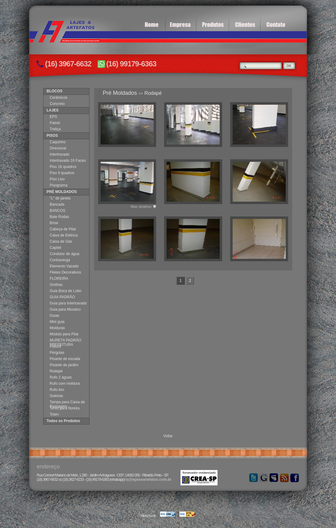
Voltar (168, 436)
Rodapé (153, 93)
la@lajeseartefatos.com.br (149, 479)
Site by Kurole (148, 516)
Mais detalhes (141, 206)
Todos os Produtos (63, 421)
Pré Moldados (120, 93)
